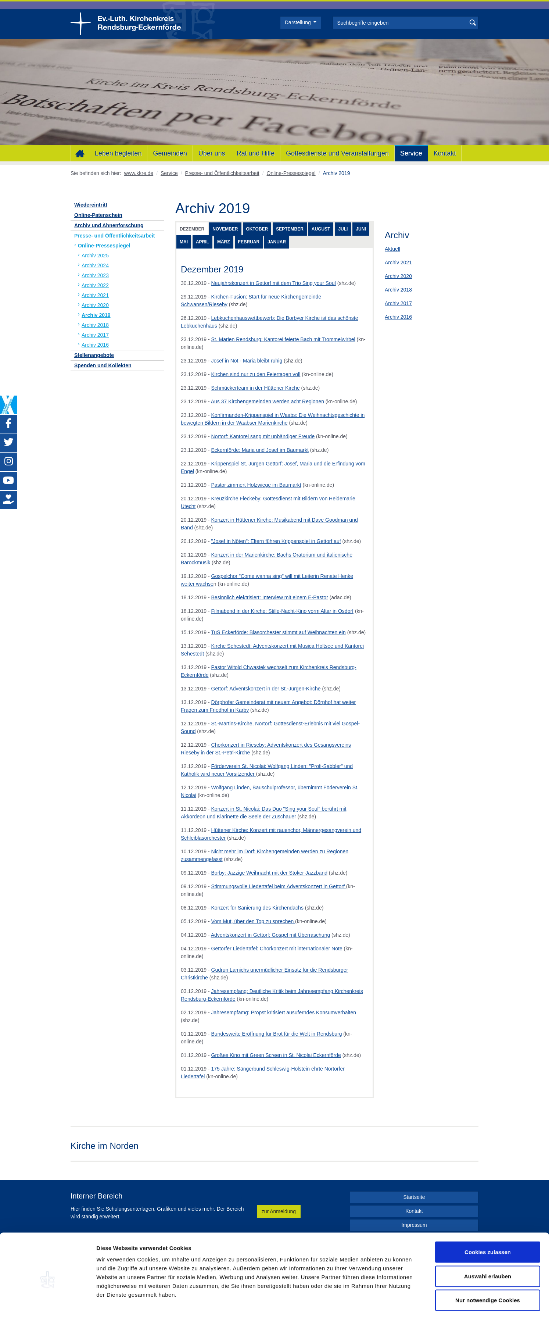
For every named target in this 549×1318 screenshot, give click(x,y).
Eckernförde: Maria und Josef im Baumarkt (260, 450)
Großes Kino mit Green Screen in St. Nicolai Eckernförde (276, 1055)
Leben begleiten (118, 153)
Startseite (414, 1197)
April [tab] (202, 241)
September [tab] (290, 229)
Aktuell (392, 249)
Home (80, 153)
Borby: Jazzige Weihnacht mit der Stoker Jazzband (269, 873)
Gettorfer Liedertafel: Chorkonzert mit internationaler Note (276, 948)
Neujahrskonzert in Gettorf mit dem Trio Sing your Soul (273, 283)
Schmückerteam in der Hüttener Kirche (255, 388)
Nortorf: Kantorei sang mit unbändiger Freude (263, 436)
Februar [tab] (249, 241)
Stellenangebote (94, 355)
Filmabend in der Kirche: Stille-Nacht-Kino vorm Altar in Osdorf (282, 611)
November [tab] (225, 229)
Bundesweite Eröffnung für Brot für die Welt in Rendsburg (276, 1034)
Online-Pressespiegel (291, 173)
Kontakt (445, 153)
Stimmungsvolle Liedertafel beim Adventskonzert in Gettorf (278, 886)
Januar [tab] (277, 241)
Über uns (211, 153)
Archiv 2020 (398, 276)
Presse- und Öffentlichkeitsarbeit (222, 173)
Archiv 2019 (96, 315)
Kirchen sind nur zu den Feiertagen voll (256, 374)
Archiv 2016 (398, 317)
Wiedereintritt (90, 205)
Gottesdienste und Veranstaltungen (337, 153)
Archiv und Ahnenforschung (108, 225)
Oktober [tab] (257, 229)
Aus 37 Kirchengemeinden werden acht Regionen (267, 401)
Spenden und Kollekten (103, 365)
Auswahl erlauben (487, 1246)
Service (411, 153)
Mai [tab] (184, 241)
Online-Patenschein (98, 215)
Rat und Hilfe (256, 153)
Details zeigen (390, 1303)
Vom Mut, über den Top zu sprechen (253, 921)
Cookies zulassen (487, 1221)
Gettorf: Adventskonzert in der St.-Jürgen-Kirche (266, 689)
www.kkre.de (138, 173)
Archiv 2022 (95, 285)
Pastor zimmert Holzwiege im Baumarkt (256, 485)
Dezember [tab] (192, 229)
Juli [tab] (343, 229)
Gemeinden (170, 153)
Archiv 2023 (95, 275)
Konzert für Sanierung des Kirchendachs (257, 908)
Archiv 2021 (398, 262)
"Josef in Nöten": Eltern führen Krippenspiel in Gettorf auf (276, 541)
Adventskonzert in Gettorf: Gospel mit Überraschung (270, 935)
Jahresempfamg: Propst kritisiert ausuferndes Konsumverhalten (283, 1012)
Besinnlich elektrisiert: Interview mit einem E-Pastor (269, 597)
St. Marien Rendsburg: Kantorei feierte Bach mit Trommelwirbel (283, 339)
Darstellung (298, 22)
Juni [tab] (361, 229)
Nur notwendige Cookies (487, 1270)
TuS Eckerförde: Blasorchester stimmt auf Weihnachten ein (278, 632)
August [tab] (321, 229)
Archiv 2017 (398, 303)
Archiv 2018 (398, 290)
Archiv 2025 (95, 255)
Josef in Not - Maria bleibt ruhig (247, 361)
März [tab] (223, 241)
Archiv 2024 (95, 265)
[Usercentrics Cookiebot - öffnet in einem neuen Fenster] (47, 1303)
